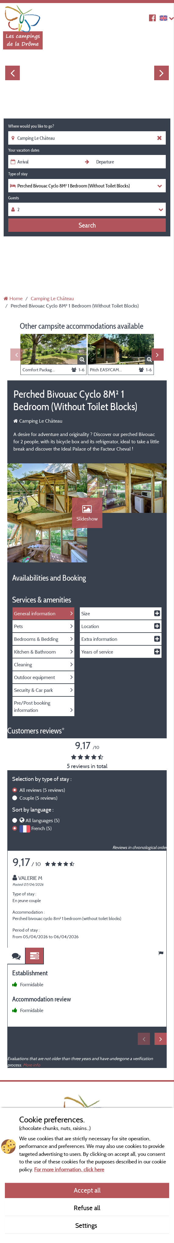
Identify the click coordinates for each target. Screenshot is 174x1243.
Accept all (87, 1190)
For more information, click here (69, 1169)
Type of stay (17, 174)
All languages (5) (42, 825)
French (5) (41, 832)
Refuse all (87, 1208)
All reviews (42, 794)
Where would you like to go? (31, 126)
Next (161, 73)
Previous (12, 73)
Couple (38, 802)
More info (31, 1069)
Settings (87, 1225)
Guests (13, 198)
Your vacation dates (23, 150)
